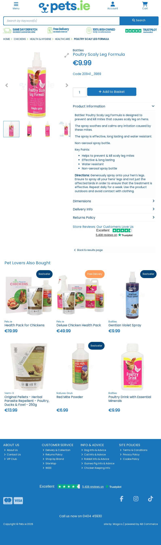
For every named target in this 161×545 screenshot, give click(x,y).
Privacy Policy (130, 454)
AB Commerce (149, 524)
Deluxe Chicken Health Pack (78, 325)
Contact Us (12, 454)
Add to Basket (112, 91)
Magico (117, 524)
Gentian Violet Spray (124, 325)
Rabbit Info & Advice (95, 459)
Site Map (49, 463)
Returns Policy (53, 454)
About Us (11, 450)
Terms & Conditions (133, 450)
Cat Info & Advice (93, 454)
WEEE (47, 468)
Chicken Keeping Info (95, 468)
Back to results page (90, 250)
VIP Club (10, 459)
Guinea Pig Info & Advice (97, 463)
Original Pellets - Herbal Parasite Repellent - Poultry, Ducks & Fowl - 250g (26, 401)
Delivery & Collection (57, 450)
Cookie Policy (129, 459)
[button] (67, 55)
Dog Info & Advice (93, 450)
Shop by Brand (53, 459)
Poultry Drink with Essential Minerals (129, 399)
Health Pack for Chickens (24, 325)
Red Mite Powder (69, 397)
